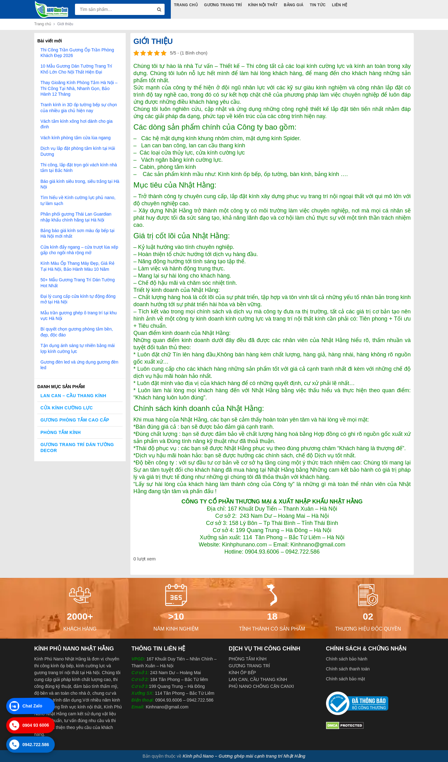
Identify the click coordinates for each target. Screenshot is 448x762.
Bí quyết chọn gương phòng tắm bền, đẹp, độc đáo (76, 331)
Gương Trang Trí (223, 5)
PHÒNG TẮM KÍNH (248, 658)
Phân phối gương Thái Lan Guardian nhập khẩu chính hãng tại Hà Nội (75, 217)
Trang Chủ (186, 5)
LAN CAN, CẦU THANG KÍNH (258, 679)
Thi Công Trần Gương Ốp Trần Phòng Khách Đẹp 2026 (77, 52)
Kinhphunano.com (244, 544)
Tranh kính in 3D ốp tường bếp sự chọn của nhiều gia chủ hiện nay (78, 107)
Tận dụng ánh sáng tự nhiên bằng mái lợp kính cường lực (77, 348)
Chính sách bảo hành (346, 658)
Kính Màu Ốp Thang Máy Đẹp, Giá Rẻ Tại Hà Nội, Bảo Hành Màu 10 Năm (77, 266)
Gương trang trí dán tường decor (77, 447)
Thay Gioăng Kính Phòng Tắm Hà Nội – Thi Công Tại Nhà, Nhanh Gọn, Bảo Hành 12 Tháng (79, 88)
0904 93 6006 (29, 724)
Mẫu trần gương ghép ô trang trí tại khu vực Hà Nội (78, 315)
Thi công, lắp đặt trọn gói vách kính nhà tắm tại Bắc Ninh (78, 167)
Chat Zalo (25, 705)
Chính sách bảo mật (345, 678)
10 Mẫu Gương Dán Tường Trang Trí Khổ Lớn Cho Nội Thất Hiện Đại (76, 69)
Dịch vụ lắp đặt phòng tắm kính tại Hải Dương (77, 151)
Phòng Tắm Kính (60, 432)
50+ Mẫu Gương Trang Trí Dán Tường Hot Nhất (77, 282)
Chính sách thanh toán (348, 668)
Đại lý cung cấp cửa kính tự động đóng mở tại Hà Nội (77, 299)
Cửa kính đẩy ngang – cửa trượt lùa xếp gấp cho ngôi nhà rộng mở (79, 250)
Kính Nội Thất (263, 5)
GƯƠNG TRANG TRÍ (249, 665)
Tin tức (318, 5)
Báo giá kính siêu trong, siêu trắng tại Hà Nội (79, 184)
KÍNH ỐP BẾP (242, 672)
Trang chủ (42, 24)
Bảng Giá (293, 5)
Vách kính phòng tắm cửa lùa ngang (75, 137)
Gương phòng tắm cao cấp (74, 419)
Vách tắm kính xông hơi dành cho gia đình (76, 124)
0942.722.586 (29, 745)
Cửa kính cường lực (66, 407)
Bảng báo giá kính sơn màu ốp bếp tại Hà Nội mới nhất (77, 233)
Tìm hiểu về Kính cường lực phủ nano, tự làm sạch (77, 200)
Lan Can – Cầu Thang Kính (73, 395)
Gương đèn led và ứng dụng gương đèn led (79, 365)
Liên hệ (340, 5)
